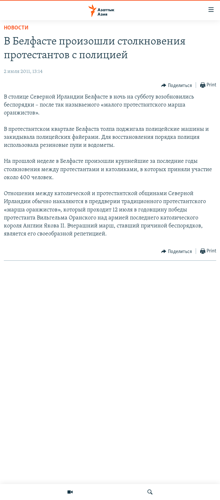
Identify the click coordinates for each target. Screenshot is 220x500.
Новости (16, 28)
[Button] (176, 85)
